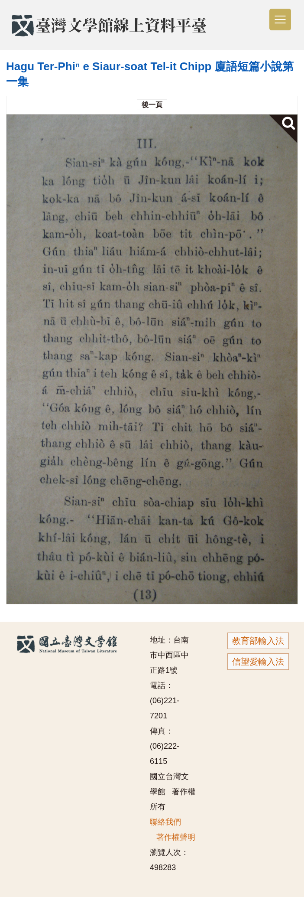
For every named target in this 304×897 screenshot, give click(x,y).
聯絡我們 (165, 822)
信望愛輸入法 (258, 661)
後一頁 (152, 104)
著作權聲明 (175, 837)
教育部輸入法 (258, 641)
